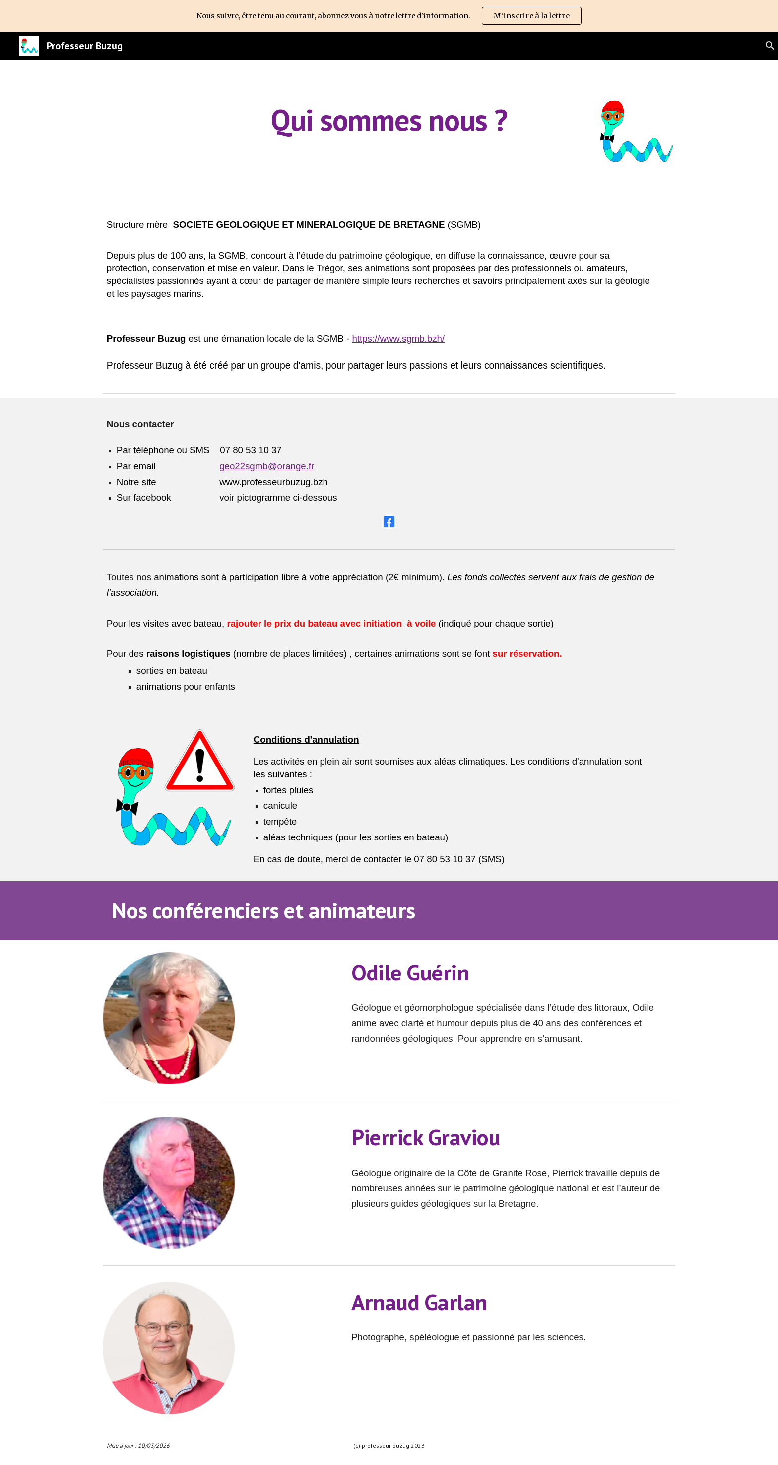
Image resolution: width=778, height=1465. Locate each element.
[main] (389, 119)
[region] (389, 16)
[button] (766, 46)
